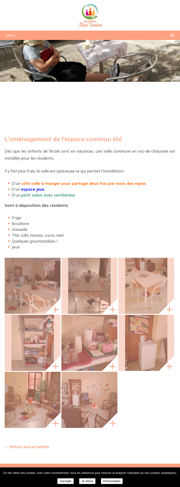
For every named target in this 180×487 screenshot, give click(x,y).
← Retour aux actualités (27, 446)
